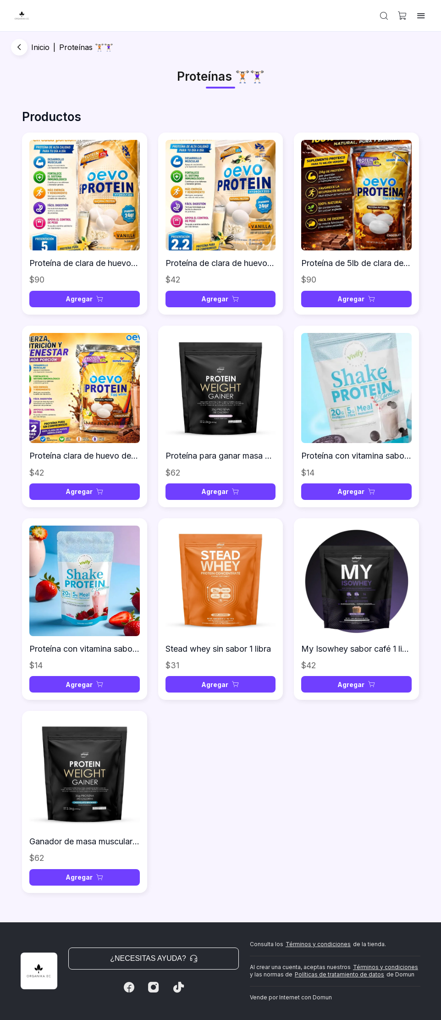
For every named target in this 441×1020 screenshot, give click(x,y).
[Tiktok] (178, 987)
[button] (384, 15)
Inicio (40, 47)
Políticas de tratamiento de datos (339, 974)
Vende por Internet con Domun (291, 997)
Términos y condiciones (318, 944)
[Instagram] (153, 987)
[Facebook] (129, 987)
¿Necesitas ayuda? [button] (153, 958)
